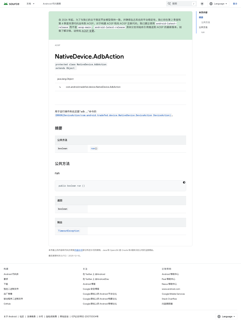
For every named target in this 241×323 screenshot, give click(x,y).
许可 (41, 316)
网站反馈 (64, 316)
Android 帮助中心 (170, 274)
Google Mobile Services (173, 293)
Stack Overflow (169, 298)
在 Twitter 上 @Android (94, 274)
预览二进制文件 (11, 289)
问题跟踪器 (167, 303)
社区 (22, 316)
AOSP (57, 45)
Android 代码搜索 (52, 3)
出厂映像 (8, 293)
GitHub (7, 303)
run (93, 148)
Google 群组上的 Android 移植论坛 (100, 303)
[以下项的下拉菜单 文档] (35, 3)
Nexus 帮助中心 (169, 284)
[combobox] (181, 3)
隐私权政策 (51, 316)
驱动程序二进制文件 (13, 298)
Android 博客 (89, 284)
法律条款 (31, 316)
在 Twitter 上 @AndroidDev (96, 279)
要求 (6, 279)
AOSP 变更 (88, 31)
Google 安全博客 (91, 289)
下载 (6, 284)
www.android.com (171, 289)
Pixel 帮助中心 (168, 279)
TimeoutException (68, 230)
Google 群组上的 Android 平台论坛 (100, 293)
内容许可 (79, 250)
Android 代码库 (11, 274)
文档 (29, 3)
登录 (235, 3)
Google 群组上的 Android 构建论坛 (100, 298)
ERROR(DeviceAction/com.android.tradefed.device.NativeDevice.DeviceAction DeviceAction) (113, 115)
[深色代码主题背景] (184, 182)
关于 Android (10, 316)
